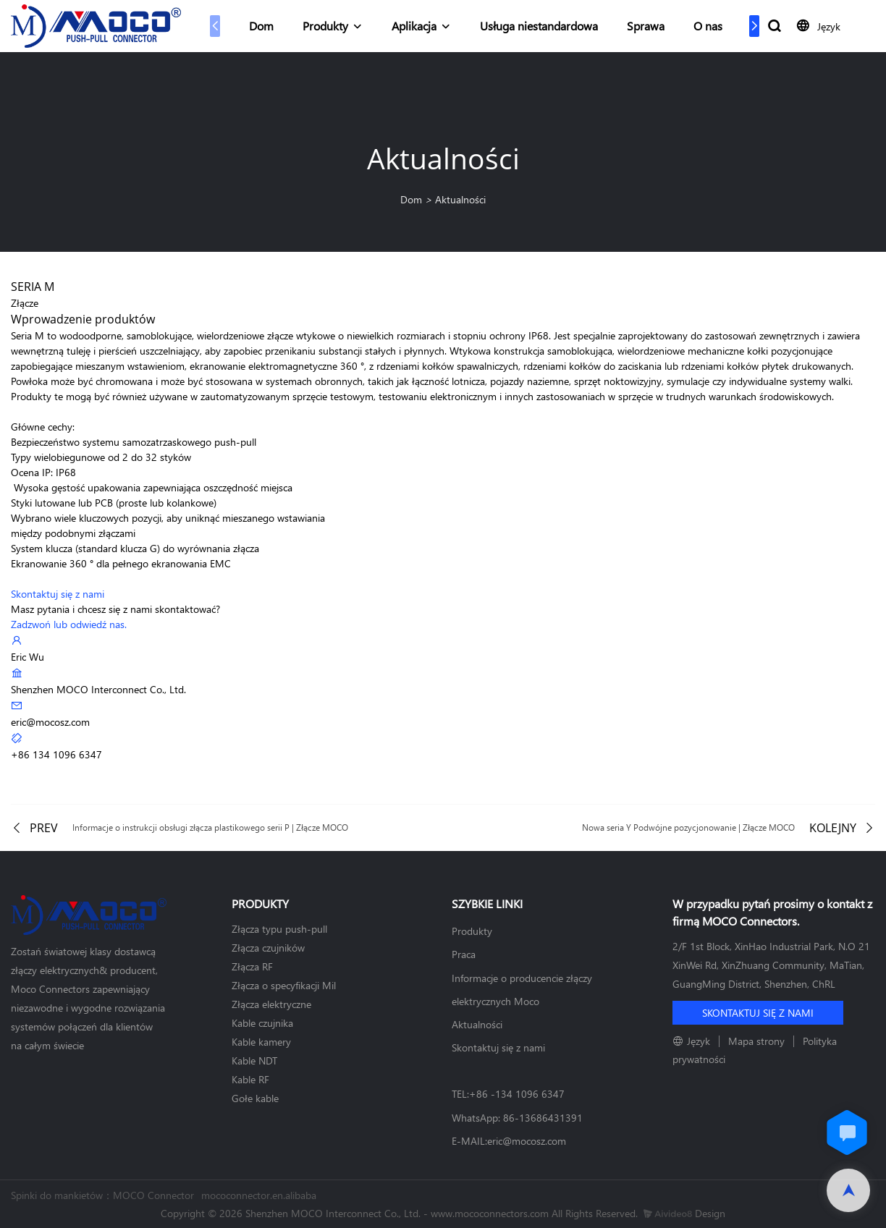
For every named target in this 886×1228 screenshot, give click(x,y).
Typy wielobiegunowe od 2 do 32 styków (101, 457)
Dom (261, 25)
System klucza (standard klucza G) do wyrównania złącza (135, 548)
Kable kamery (261, 1042)
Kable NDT (254, 1060)
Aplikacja (414, 25)
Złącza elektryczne (271, 1004)
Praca (464, 954)
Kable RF (250, 1079)
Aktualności (460, 199)
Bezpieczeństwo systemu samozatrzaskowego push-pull (133, 442)
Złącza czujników (268, 947)
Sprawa (645, 25)
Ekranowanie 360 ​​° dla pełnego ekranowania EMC (121, 563)
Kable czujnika (262, 1023)
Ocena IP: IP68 (43, 472)
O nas (707, 25)
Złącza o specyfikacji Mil (284, 985)
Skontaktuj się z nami (498, 1047)
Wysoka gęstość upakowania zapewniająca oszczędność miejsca (151, 487)
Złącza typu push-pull (279, 929)
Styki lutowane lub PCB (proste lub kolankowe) (113, 502)
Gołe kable (255, 1098)
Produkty (325, 25)
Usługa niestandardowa (539, 25)
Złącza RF (252, 966)
